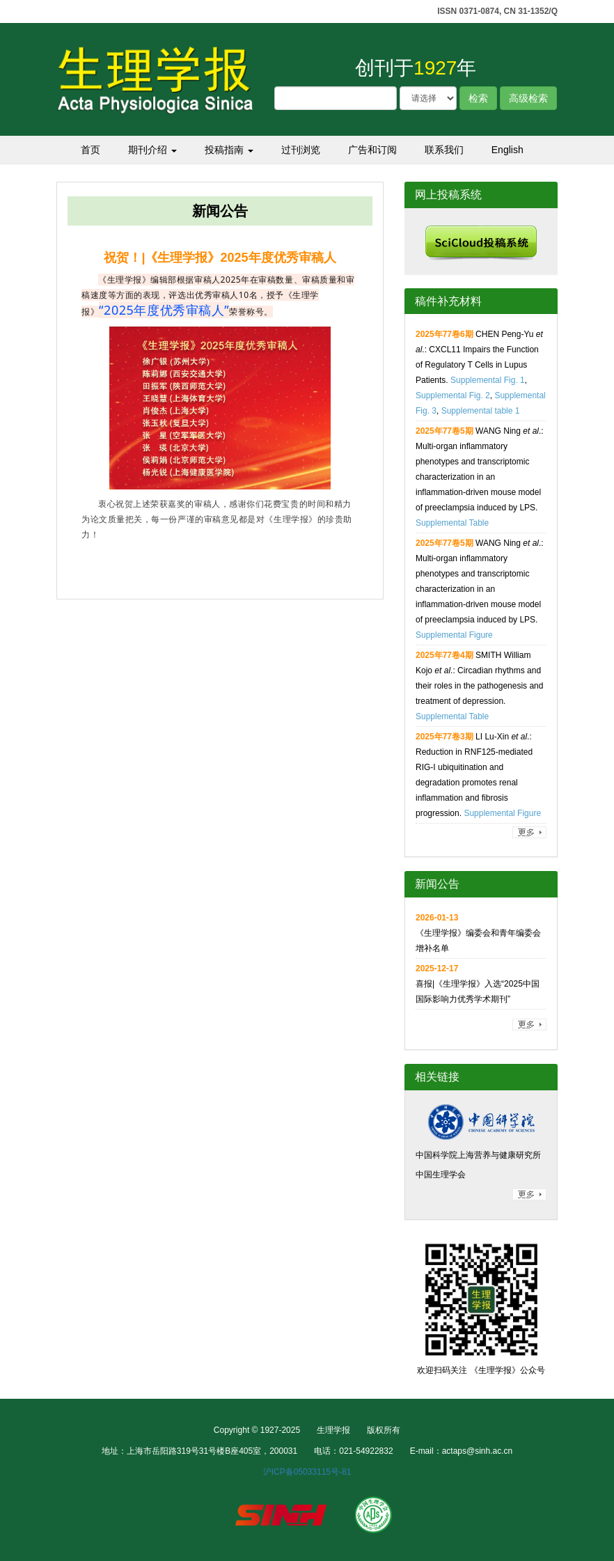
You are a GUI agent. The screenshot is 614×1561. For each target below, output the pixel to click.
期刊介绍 (152, 149)
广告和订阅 (372, 149)
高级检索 (528, 98)
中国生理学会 (441, 1174)
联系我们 (444, 149)
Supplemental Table (452, 523)
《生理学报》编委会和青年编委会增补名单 (478, 933)
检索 (478, 98)
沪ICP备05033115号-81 (307, 1472)
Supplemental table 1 (480, 411)
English (507, 149)
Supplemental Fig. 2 (453, 395)
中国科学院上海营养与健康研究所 (478, 1155)
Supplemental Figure (454, 635)
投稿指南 (229, 149)
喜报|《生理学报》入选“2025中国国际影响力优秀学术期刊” (478, 984)
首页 (90, 149)
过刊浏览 (300, 149)
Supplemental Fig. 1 (487, 380)
